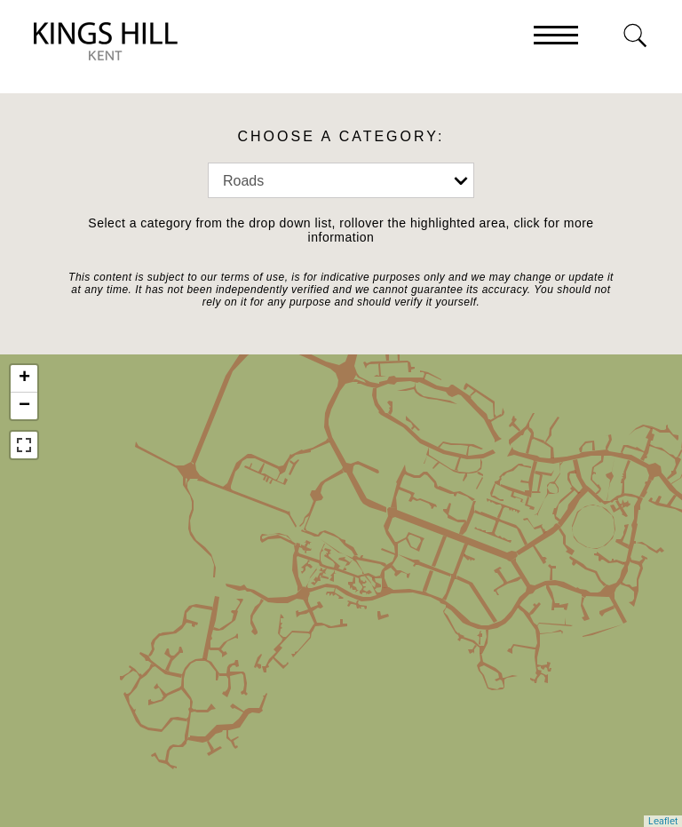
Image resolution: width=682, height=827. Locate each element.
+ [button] (24, 378)
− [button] (24, 406)
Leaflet (663, 821)
